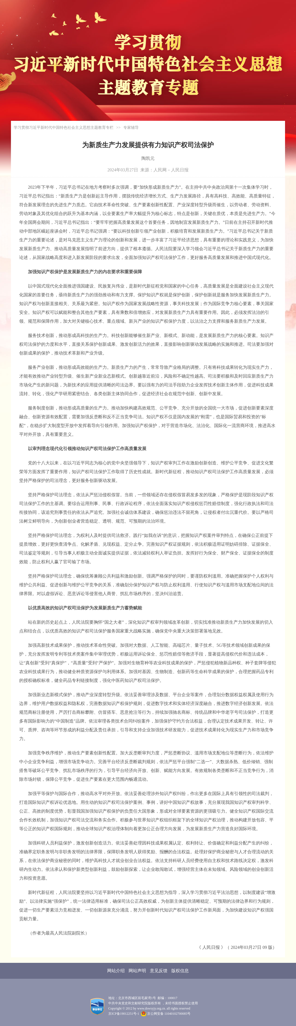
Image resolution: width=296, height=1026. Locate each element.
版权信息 (180, 970)
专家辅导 (131, 128)
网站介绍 (116, 970)
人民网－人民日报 (171, 170)
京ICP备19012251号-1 (123, 1014)
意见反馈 (158, 970)
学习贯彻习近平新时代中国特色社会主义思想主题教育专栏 (63, 128)
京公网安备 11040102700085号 (166, 1014)
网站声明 (137, 970)
